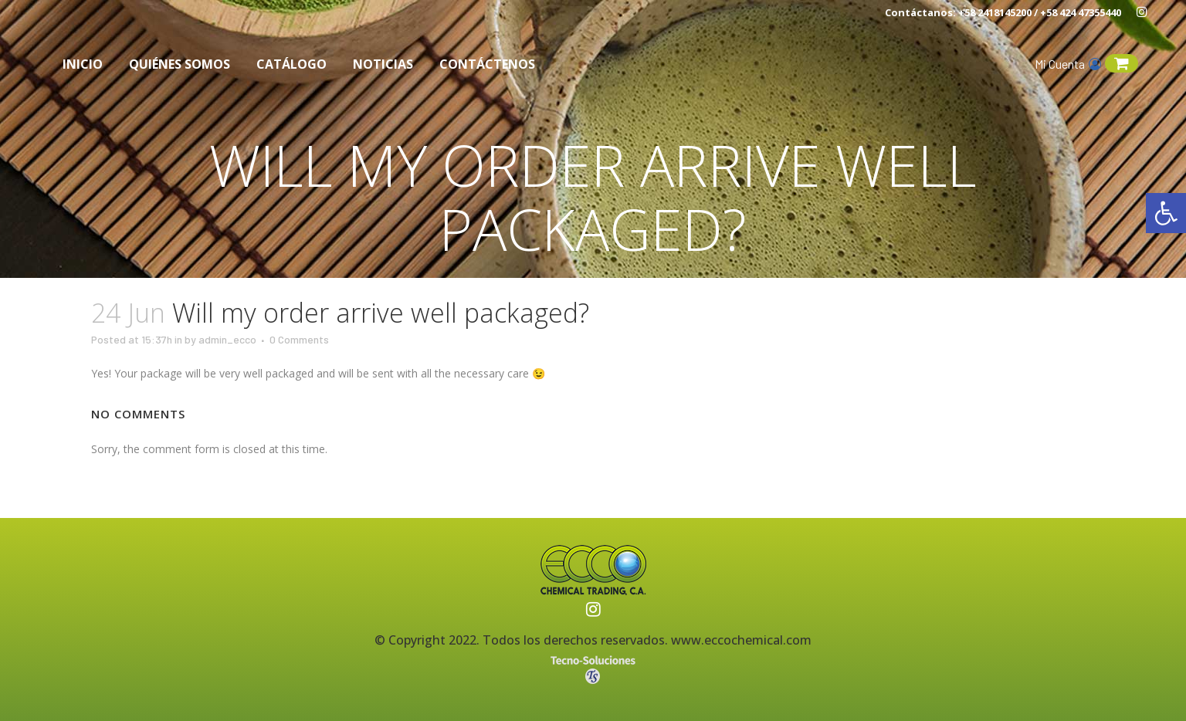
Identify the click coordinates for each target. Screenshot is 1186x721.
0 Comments (299, 339)
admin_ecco (227, 339)
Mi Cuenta (1068, 63)
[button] (1166, 213)
